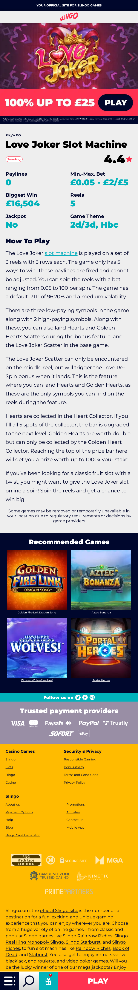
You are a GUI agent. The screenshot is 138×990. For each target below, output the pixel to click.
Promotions (75, 804)
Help (9, 820)
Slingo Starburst (83, 942)
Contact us (74, 820)
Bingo (10, 775)
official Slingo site (58, 910)
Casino (11, 783)
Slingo (10, 759)
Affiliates (73, 812)
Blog (9, 827)
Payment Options (19, 812)
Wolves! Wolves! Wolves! (36, 680)
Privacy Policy (74, 783)
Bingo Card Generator (23, 835)
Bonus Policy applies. (50, 121)
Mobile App (75, 827)
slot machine (61, 253)
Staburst (38, 954)
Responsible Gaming (80, 759)
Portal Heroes (101, 680)
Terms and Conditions (81, 775)
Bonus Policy (74, 767)
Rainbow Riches (93, 948)
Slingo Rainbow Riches (87, 935)
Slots (9, 767)
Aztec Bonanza (101, 612)
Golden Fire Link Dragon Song (36, 612)
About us (13, 804)
